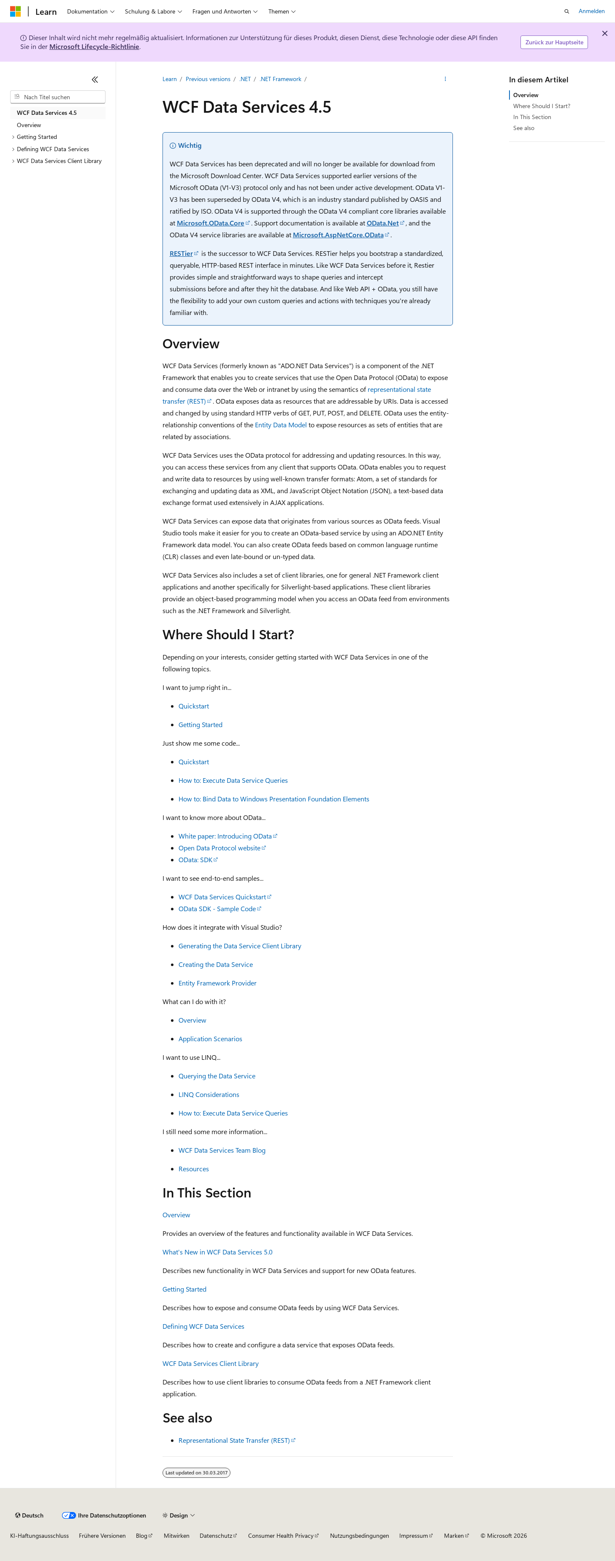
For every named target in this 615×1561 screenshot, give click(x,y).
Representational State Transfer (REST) (234, 1440)
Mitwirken (177, 1535)
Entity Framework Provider (218, 982)
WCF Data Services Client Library (211, 1363)
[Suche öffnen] (566, 11)
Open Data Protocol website (219, 847)
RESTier (181, 253)
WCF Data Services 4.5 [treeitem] (47, 113)
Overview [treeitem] (29, 125)
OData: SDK (195, 859)
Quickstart (194, 705)
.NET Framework (280, 79)
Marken (454, 1535)
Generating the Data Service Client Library (240, 945)
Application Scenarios (210, 1038)
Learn (170, 79)
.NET (245, 79)
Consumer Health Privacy (281, 1535)
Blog (141, 1535)
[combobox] (58, 97)
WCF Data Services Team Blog (222, 1150)
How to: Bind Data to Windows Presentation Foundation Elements (274, 798)
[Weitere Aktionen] (445, 79)
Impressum (413, 1535)
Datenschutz (216, 1535)
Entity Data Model (281, 424)
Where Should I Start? (541, 106)
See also (523, 128)
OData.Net (383, 222)
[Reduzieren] (95, 79)
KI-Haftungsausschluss (39, 1535)
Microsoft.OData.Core (210, 222)
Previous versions (208, 79)
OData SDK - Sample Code (217, 908)
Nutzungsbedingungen (359, 1535)
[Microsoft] (15, 11)
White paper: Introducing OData (225, 835)
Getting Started (200, 724)
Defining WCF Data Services (203, 1326)
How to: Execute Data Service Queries (233, 780)
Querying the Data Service (217, 1075)
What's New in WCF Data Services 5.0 (218, 1251)
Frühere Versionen (102, 1535)
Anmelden (592, 11)
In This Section (532, 117)
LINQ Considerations (209, 1094)
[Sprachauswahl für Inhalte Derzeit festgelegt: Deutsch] (29, 1515)
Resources (194, 1168)
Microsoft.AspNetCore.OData (338, 234)
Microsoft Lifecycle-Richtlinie (94, 46)
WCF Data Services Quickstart (222, 896)
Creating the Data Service (216, 964)
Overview (192, 1019)
